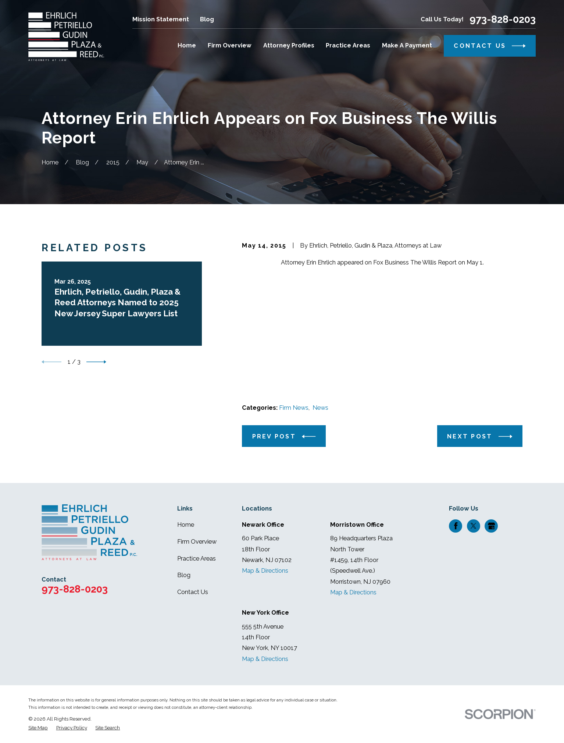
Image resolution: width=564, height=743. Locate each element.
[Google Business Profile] (491, 526)
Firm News (293, 407)
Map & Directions (265, 570)
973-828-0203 (503, 19)
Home (185, 524)
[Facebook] (456, 526)
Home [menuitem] (187, 45)
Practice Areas (196, 558)
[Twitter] (473, 526)
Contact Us (192, 592)
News (320, 407)
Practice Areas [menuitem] (348, 45)
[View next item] (96, 362)
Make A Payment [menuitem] (407, 45)
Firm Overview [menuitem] (229, 45)
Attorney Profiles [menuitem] (288, 45)
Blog (207, 19)
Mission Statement (160, 19)
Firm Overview (197, 541)
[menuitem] (38, 727)
